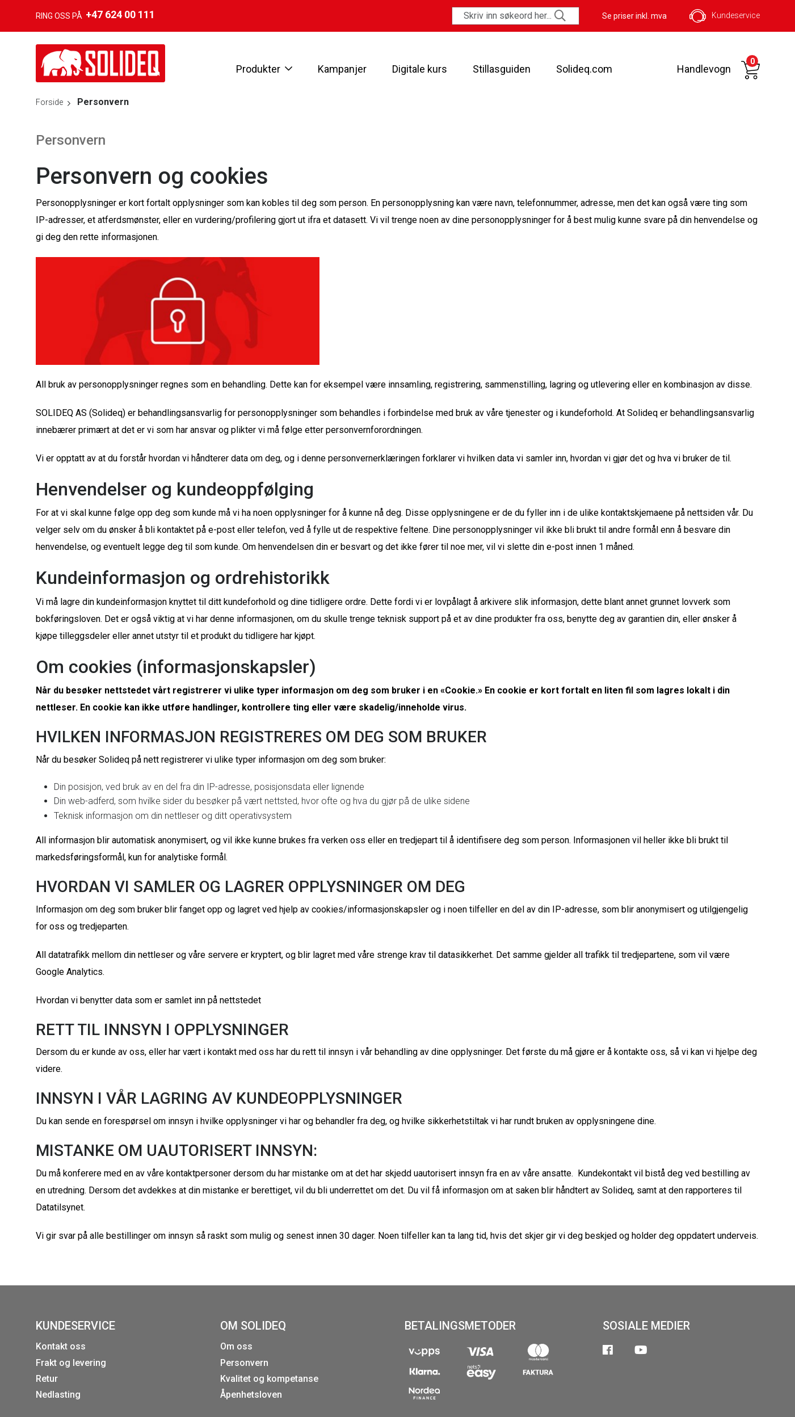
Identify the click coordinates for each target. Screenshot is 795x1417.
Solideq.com (584, 69)
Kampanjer (342, 69)
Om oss (236, 1346)
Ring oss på (95, 15)
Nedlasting (58, 1394)
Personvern (244, 1362)
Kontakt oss (61, 1346)
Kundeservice (724, 16)
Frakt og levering (71, 1362)
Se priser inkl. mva (634, 15)
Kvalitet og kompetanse (269, 1378)
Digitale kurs (419, 69)
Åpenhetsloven (251, 1394)
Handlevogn (704, 69)
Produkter (264, 69)
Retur (47, 1378)
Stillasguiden (502, 69)
